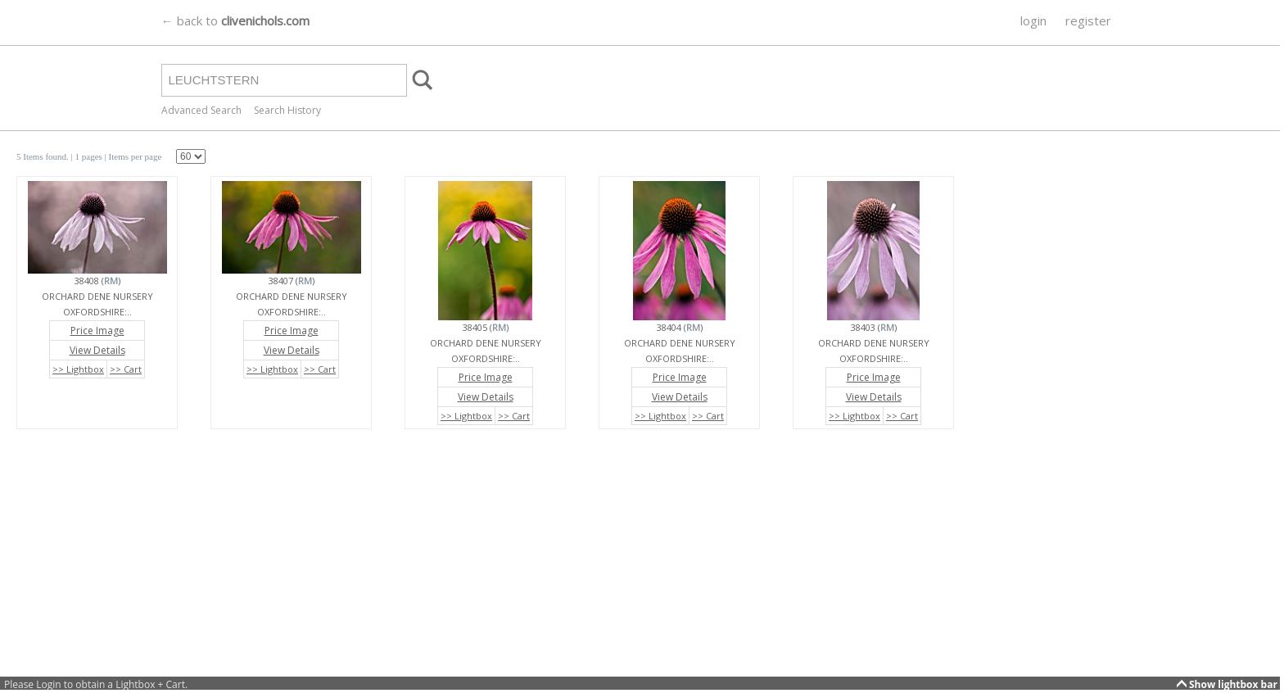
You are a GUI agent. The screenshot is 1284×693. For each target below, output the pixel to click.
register (1088, 20)
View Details (97, 350)
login (1033, 20)
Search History (287, 110)
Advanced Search (201, 110)
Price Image (97, 330)
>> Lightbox (78, 369)
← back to (235, 20)
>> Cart (126, 369)
